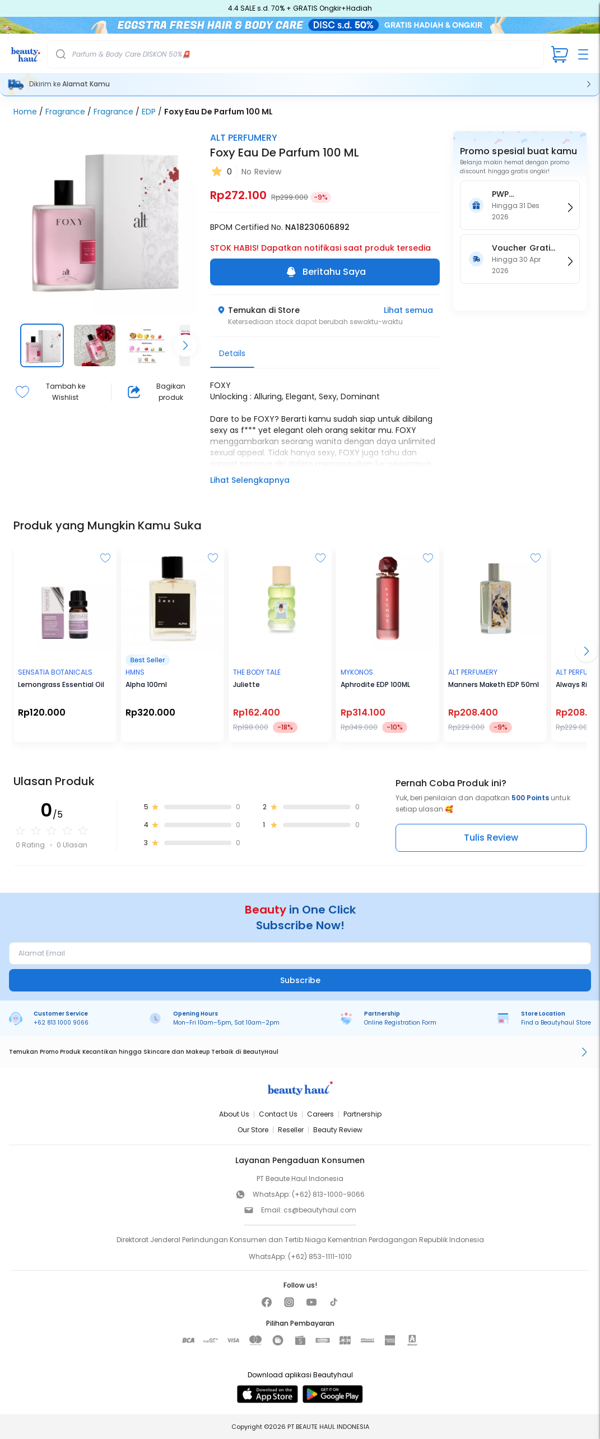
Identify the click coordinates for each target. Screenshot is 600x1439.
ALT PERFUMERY (243, 137)
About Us (234, 1114)
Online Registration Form (400, 1022)
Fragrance (65, 111)
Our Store (253, 1129)
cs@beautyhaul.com (319, 1210)
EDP (149, 111)
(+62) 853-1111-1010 (320, 1256)
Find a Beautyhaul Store (556, 1022)
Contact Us (278, 1114)
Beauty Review (337, 1129)
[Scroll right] (185, 345)
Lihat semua (408, 310)
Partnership (362, 1114)
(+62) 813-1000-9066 (328, 1194)
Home (25, 111)
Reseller (291, 1129)
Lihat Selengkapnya (250, 480)
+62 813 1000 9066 (61, 1022)
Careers (320, 1114)
